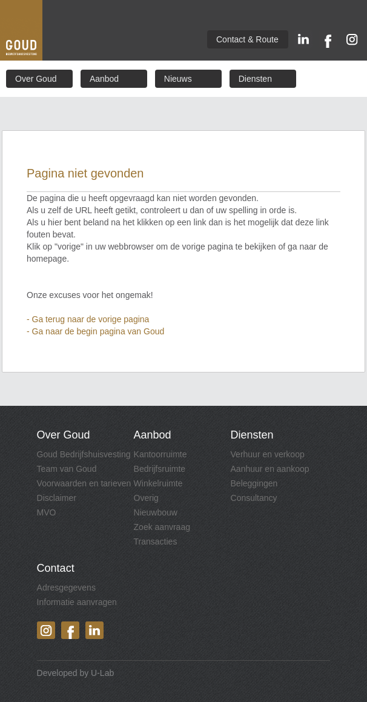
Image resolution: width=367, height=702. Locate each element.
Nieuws (178, 79)
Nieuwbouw (155, 512)
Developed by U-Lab (75, 673)
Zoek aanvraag (162, 527)
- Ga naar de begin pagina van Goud (95, 331)
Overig (146, 498)
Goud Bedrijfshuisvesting (84, 454)
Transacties (155, 541)
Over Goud (35, 79)
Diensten (255, 79)
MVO (46, 512)
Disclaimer (56, 498)
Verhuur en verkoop (268, 454)
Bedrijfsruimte (160, 469)
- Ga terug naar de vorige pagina (88, 319)
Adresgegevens (66, 587)
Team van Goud (67, 469)
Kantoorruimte (160, 454)
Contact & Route (247, 39)
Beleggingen (254, 483)
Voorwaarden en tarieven (84, 483)
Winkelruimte (158, 483)
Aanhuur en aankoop (270, 469)
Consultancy (254, 498)
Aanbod (104, 79)
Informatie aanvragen (77, 602)
